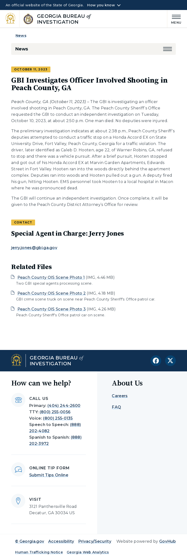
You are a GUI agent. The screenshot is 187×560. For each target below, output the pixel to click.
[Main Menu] (174, 18)
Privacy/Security (94, 541)
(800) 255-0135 (58, 418)
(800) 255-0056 (55, 412)
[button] (167, 49)
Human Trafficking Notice (39, 552)
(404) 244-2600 (63, 405)
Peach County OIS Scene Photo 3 (52, 309)
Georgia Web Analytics (88, 552)
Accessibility (61, 541)
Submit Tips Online (48, 475)
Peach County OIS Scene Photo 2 (52, 293)
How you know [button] (101, 5)
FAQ (116, 407)
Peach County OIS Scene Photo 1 (51, 277)
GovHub (167, 541)
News (21, 35)
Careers (120, 396)
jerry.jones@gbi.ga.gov (34, 247)
